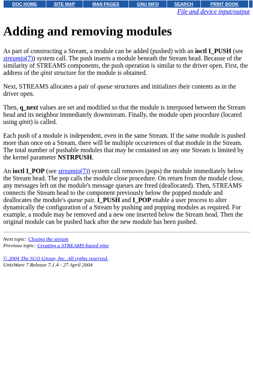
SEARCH (183, 4)
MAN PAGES (105, 4)
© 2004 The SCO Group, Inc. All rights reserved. (55, 258)
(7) (18, 58)
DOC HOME (24, 4)
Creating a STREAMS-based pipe (73, 245)
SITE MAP (64, 4)
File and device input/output (213, 11)
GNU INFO (148, 4)
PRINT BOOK (224, 4)
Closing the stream (48, 239)
